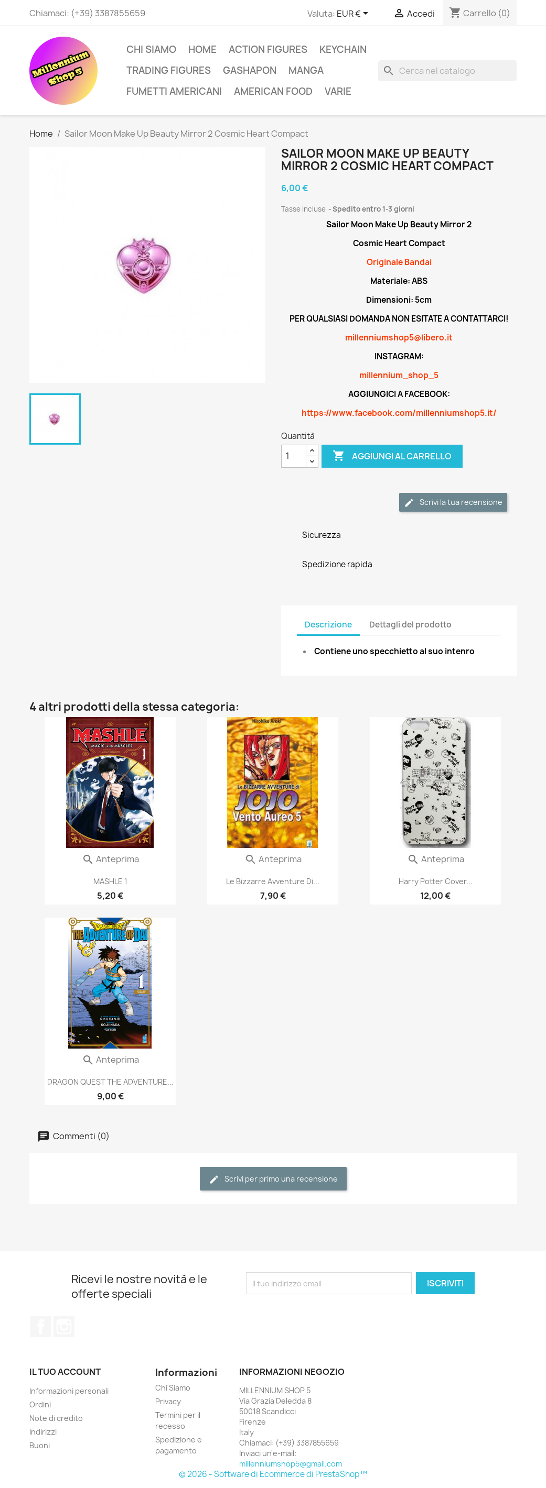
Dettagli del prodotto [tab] (410, 624)
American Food (273, 91)
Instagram (63, 1326)
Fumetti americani (174, 91)
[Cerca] (447, 70)
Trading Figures (168, 70)
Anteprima (110, 859)
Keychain (343, 49)
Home (202, 49)
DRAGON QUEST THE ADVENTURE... (110, 1082)
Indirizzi (43, 1432)
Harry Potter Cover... (436, 881)
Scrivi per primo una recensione (273, 1179)
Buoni (39, 1445)
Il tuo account (65, 1371)
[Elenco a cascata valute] (354, 14)
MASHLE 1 (110, 881)
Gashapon (249, 70)
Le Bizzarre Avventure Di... (272, 881)
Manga (306, 70)
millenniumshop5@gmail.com (290, 1464)
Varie (338, 91)
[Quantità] (293, 456)
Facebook (40, 1326)
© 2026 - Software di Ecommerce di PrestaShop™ (273, 1474)
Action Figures (268, 49)
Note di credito (56, 1418)
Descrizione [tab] (328, 624)
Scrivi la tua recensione (453, 502)
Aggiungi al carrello (392, 456)
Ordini (40, 1404)
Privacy (168, 1401)
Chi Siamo (151, 49)
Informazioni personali (69, 1391)
